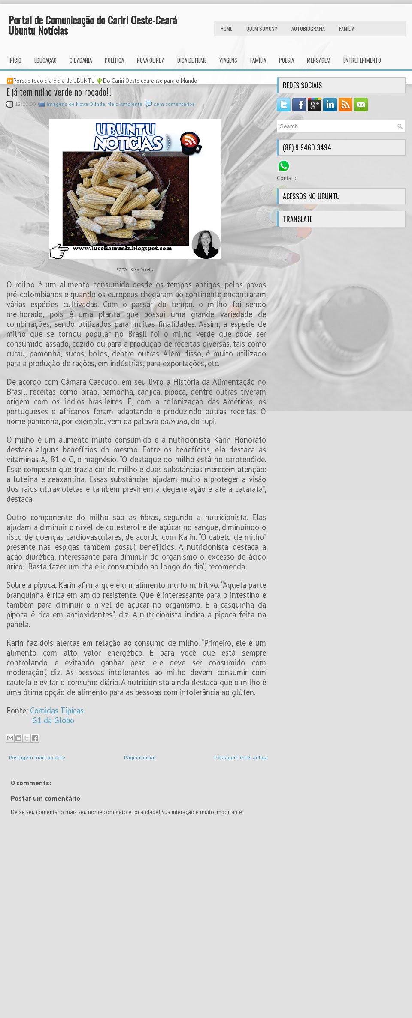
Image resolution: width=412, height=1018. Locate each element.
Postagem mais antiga (241, 757)
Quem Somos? (261, 28)
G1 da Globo (53, 720)
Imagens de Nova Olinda (76, 104)
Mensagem (318, 60)
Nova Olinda (150, 60)
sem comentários (174, 104)
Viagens (228, 60)
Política (114, 60)
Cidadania (81, 60)
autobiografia (308, 28)
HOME (226, 28)
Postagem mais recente (37, 757)
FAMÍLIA (346, 28)
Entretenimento (362, 60)
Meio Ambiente (124, 104)
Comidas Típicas (57, 710)
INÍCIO (15, 60)
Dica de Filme (191, 60)
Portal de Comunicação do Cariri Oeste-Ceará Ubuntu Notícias (93, 25)
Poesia (286, 60)
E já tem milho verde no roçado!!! (59, 91)
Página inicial (140, 757)
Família (258, 60)
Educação (45, 60)
